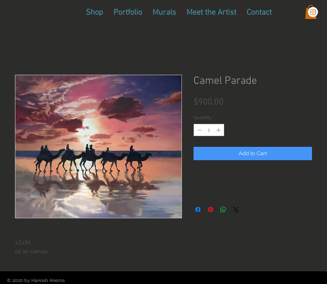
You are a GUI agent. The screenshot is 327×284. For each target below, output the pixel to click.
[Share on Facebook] (198, 210)
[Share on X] (236, 210)
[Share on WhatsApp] (223, 210)
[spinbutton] (209, 130)
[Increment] (219, 130)
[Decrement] (199, 130)
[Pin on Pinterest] (211, 210)
